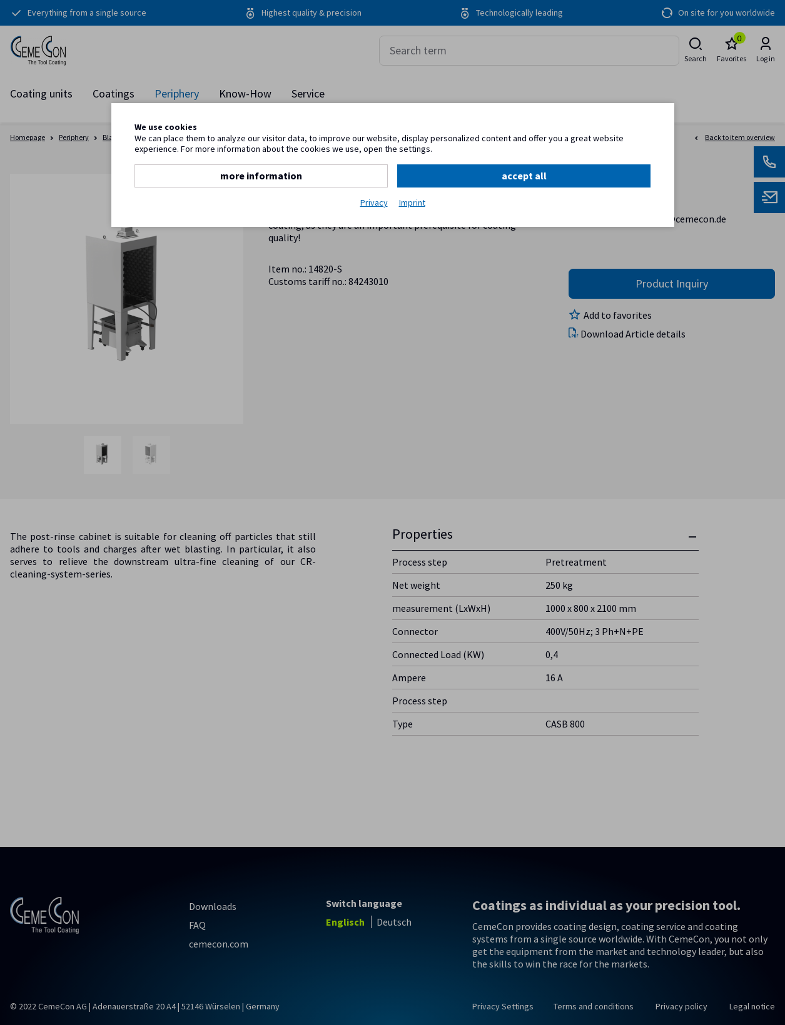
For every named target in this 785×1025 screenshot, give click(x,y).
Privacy (374, 203)
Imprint (412, 203)
